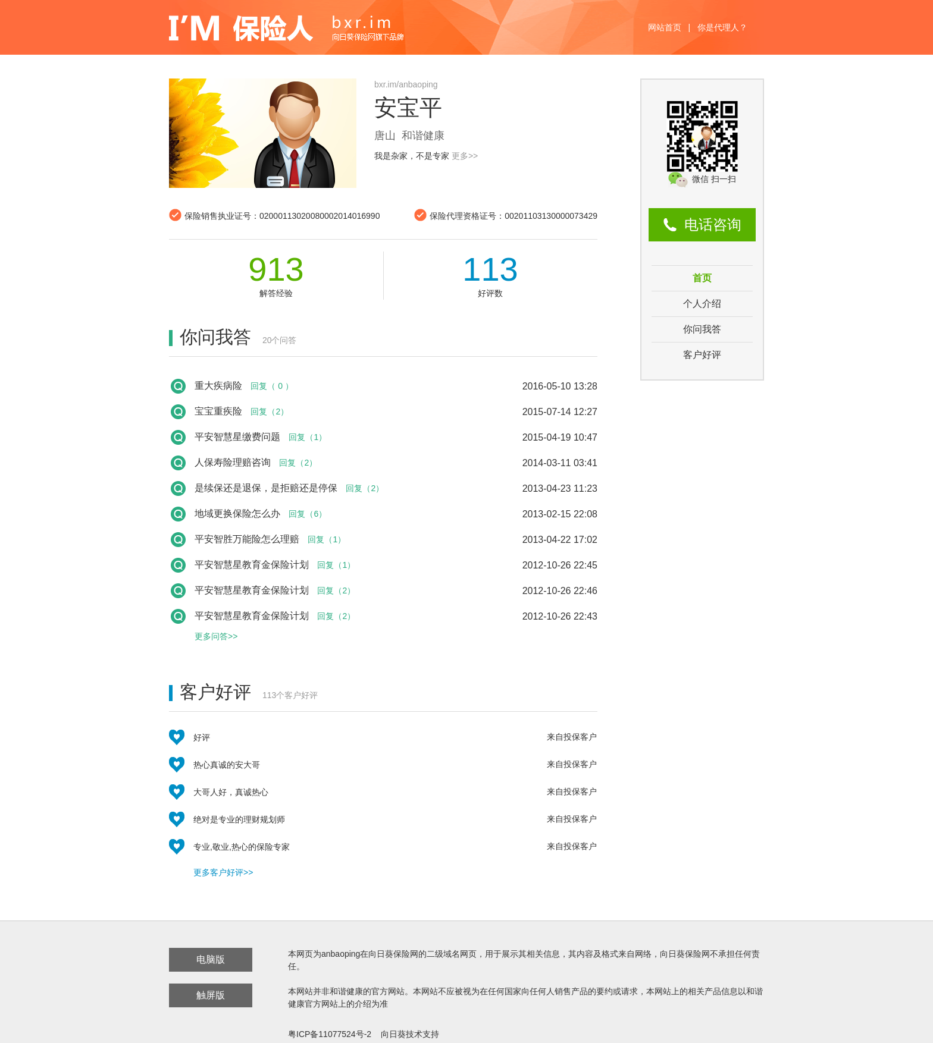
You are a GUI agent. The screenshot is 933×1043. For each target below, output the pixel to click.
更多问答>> (216, 636)
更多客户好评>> (223, 872)
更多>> (465, 156)
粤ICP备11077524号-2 (329, 1034)
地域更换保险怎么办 (237, 513)
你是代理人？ (722, 27)
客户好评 (702, 355)
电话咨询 (712, 224)
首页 (702, 278)
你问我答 (702, 329)
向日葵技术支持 (410, 1034)
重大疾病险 (218, 386)
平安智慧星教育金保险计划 (252, 565)
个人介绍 (702, 304)
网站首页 (664, 27)
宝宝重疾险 (218, 411)
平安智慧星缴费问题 (237, 437)
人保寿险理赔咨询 (233, 462)
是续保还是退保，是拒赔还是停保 (266, 488)
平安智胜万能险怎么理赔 (247, 539)
